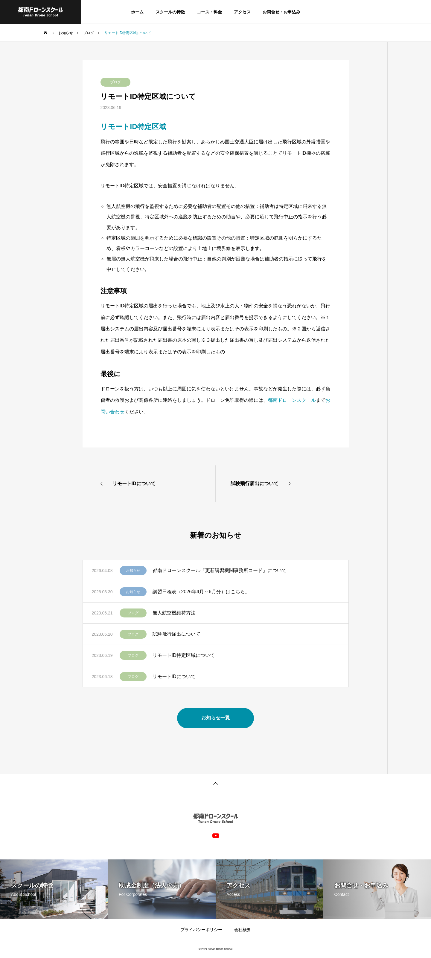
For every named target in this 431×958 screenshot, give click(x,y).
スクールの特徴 (170, 12)
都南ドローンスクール (292, 400)
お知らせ (133, 570)
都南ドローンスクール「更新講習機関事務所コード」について (220, 570)
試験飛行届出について (176, 634)
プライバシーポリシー (201, 929)
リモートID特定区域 (133, 126)
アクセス (242, 12)
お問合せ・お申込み (281, 12)
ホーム (137, 12)
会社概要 (242, 929)
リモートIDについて (174, 676)
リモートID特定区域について (184, 655)
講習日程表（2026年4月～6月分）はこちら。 (201, 591)
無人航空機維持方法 (174, 612)
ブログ (115, 82)
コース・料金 (209, 12)
